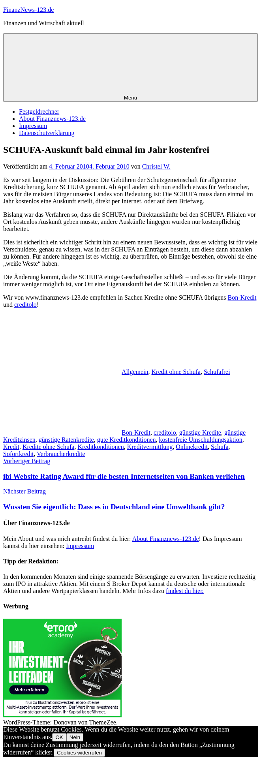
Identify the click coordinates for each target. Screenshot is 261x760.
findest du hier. (185, 590)
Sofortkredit (18, 453)
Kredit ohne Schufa (176, 371)
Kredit (11, 446)
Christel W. (156, 166)
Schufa (219, 446)
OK (59, 737)
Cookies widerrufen (79, 753)
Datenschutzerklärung (46, 132)
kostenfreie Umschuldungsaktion (200, 439)
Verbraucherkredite (61, 453)
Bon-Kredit (242, 297)
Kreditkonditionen (100, 446)
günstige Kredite (200, 432)
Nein (74, 737)
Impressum (33, 125)
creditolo (25, 304)
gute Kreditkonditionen (126, 439)
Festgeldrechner (39, 111)
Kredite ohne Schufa (49, 446)
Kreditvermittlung (150, 446)
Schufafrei (217, 371)
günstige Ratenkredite (66, 439)
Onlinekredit (192, 446)
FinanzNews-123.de (28, 9)
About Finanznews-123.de (52, 118)
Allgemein (135, 371)
